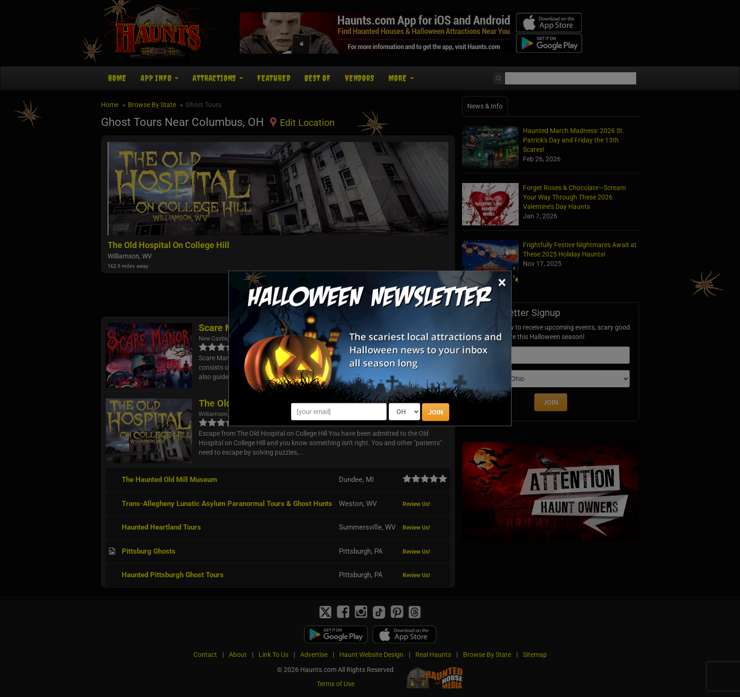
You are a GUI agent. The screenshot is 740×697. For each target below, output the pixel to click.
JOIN (435, 412)
